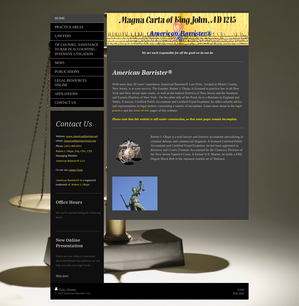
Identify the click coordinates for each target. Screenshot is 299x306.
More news (62, 275)
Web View (238, 293)
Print (60, 289)
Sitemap (71, 289)
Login (241, 289)
